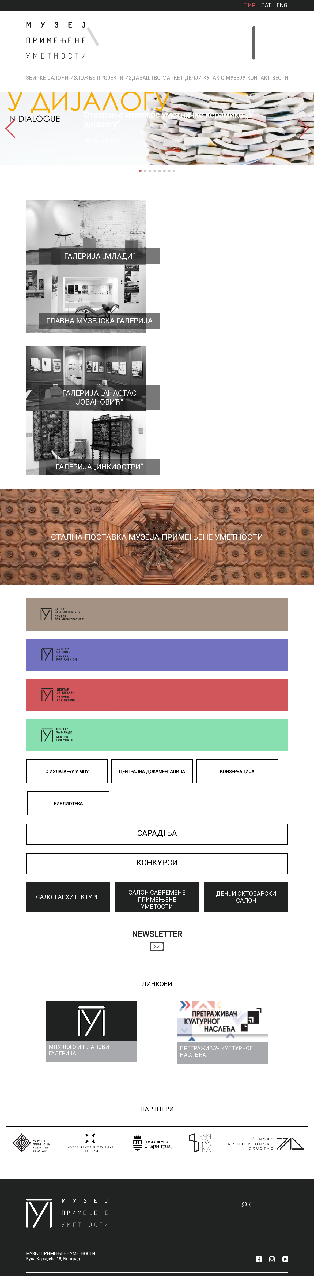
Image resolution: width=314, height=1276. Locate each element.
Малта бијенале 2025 (113, 1122)
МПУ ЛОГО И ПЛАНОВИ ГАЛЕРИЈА (219, 1195)
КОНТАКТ (258, 77)
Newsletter (157, 770)
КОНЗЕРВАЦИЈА (221, 1148)
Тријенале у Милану (112, 1132)
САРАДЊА (157, 671)
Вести (280, 77)
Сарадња (269, 1129)
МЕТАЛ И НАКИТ (37, 1122)
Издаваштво (143, 77)
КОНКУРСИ (157, 700)
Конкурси (270, 1122)
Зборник (135, 1129)
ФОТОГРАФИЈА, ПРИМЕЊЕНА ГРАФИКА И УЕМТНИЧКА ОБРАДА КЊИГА (36, 1178)
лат (266, 5)
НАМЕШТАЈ (33, 1129)
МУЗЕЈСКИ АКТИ (221, 1172)
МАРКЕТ (172, 77)
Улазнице (244, 1135)
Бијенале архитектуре (112, 1151)
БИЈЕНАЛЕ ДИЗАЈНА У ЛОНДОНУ (110, 1163)
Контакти (245, 1122)
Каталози (136, 1122)
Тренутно (84, 1122)
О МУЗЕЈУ (233, 77)
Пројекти (110, 77)
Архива (82, 1140)
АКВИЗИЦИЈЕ (219, 1166)
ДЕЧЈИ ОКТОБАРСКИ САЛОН (60, 1161)
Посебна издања (141, 1146)
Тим (213, 1135)
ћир (249, 5)
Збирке (36, 77)
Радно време (247, 1129)
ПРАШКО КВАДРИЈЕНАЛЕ (113, 1142)
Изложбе (82, 77)
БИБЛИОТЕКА (219, 1141)
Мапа (241, 1141)
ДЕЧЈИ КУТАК (202, 77)
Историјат (218, 1122)
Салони (58, 77)
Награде (216, 1129)
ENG (282, 5)
